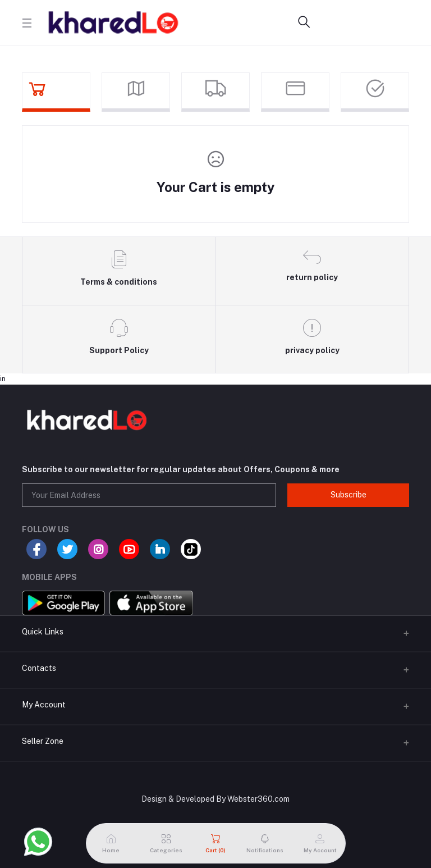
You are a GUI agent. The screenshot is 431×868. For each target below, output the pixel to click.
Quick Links (42, 631)
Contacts (39, 668)
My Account (44, 704)
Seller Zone (42, 741)
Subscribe (348, 494)
